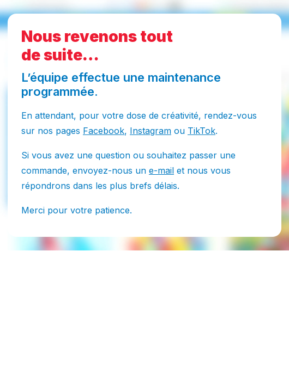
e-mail (161, 170)
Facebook (103, 130)
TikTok (201, 130)
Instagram (150, 130)
